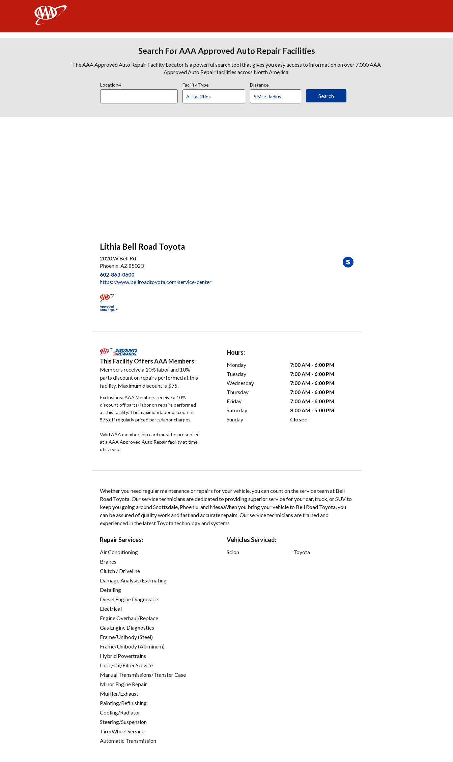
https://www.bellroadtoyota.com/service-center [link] (155, 282)
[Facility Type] (219, 97)
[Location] (139, 96)
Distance (259, 84)
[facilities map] (226, 175)
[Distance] (278, 97)
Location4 (110, 84)
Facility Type (195, 84)
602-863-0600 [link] (117, 274)
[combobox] (141, 94)
